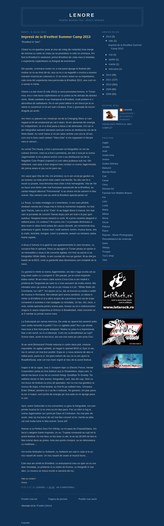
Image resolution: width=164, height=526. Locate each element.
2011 (109, 79)
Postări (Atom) (44, 505)
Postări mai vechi (88, 499)
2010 (109, 84)
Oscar (105, 222)
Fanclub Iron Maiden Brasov (117, 193)
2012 (109, 74)
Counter (25, 522)
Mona (105, 218)
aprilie (112, 59)
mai (111, 54)
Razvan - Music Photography (117, 235)
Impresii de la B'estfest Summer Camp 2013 (55, 37)
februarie (114, 69)
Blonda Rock (109, 172)
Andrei (105, 159)
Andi (104, 151)
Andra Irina (108, 155)
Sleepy (106, 247)
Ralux (105, 230)
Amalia (106, 146)
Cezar (105, 180)
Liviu (104, 201)
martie (112, 64)
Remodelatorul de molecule (116, 239)
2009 (109, 89)
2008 (109, 94)
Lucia (105, 205)
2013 (109, 36)
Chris (105, 184)
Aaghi (105, 142)
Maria (105, 209)
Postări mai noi (29, 499)
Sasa (105, 243)
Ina (104, 197)
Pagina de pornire (57, 499)
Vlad (104, 260)
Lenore (82, 15)
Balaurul (106, 167)
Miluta (105, 214)
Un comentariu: (66, 487)
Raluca (106, 226)
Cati (104, 176)
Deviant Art (108, 188)
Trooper (106, 251)
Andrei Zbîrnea (110, 163)
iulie (111, 40)
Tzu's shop (108, 255)
